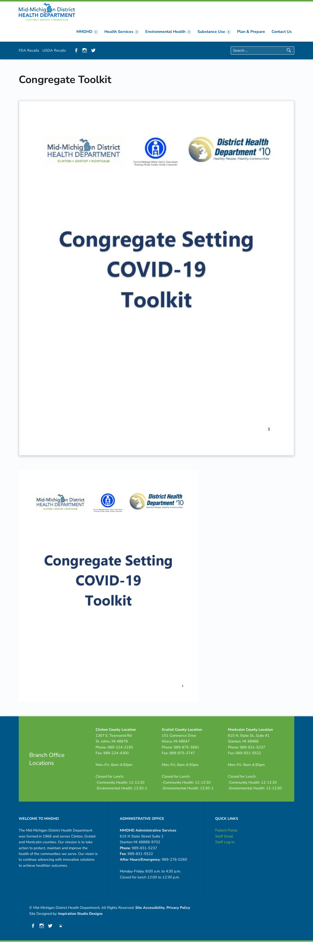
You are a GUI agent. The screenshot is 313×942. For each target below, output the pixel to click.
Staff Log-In (225, 841)
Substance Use (214, 31)
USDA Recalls (54, 50)
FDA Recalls (29, 50)
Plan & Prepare (251, 31)
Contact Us (282, 31)
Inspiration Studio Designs (80, 913)
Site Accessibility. (150, 907)
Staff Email (224, 836)
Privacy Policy (178, 907)
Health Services (121, 31)
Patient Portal (226, 830)
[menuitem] (87, 32)
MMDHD (87, 31)
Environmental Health (168, 31)
